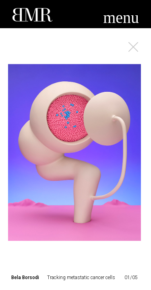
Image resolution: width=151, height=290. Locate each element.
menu (121, 17)
